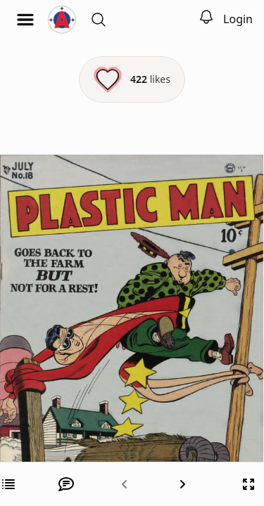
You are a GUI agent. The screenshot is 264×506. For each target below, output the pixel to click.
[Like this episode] (132, 79)
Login (238, 19)
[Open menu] (25, 20)
